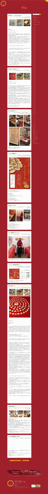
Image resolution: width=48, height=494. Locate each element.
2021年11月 (34, 91)
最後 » (28, 461)
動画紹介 (34, 129)
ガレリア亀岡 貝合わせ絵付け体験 (36, 23)
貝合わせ (23, 113)
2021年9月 (34, 94)
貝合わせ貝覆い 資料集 (36, 17)
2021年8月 (34, 95)
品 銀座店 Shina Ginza (12, 205)
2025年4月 (34, 40)
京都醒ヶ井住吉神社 (11, 407)
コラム (14, 70)
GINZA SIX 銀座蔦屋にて (12, 153)
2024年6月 (34, 51)
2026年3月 (34, 29)
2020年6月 (34, 113)
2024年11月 (34, 44)
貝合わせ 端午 (35, 136)
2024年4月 (34, 54)
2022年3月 (34, 87)
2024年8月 (34, 48)
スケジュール (14, 266)
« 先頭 (13, 461)
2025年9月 (34, 36)
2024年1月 (34, 58)
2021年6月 (34, 98)
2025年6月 (34, 37)
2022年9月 (34, 80)
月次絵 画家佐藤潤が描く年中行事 (14, 437)
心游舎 (27, 70)
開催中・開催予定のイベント (20, 70)
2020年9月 (34, 109)
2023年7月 (34, 66)
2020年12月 (34, 105)
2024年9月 (34, 47)
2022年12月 (34, 76)
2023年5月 (34, 69)
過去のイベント (21, 112)
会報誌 (34, 126)
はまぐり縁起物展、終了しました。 (14, 232)
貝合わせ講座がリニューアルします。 (36, 20)
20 (20, 461)
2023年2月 (34, 73)
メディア (34, 122)
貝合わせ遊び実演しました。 (12, 110)
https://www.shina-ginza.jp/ (11, 228)
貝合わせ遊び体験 (26, 113)
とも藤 (25, 70)
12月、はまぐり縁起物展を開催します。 (14, 264)
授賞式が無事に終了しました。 (36, 24)
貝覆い (29, 71)
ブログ (15, 70)
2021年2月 (34, 102)
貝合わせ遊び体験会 (16, 112)
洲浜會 (34, 130)
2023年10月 (34, 62)
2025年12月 (34, 33)
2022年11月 (34, 77)
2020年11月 (34, 106)
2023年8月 (34, 65)
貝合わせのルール (20, 287)
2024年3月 (34, 55)
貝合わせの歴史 (24, 287)
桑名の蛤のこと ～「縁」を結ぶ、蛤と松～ (15, 15)
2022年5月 (34, 84)
